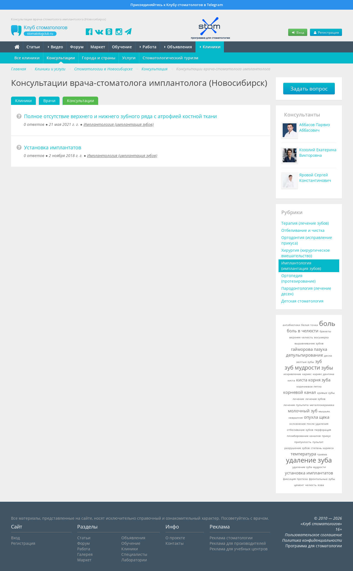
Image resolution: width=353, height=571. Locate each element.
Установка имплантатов (52, 147)
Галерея (85, 554)
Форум (77, 46)
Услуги (129, 57)
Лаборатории (134, 559)
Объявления (178, 46)
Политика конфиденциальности (312, 540)
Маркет (97, 46)
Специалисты (134, 554)
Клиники (210, 46)
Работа (148, 46)
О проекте (175, 537)
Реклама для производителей (238, 543)
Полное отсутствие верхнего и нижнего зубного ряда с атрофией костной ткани (120, 116)
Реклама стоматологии (231, 537)
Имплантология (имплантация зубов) (119, 124)
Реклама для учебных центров (239, 548)
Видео (55, 46)
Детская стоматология (302, 301)
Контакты (174, 543)
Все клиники (27, 57)
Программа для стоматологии (313, 545)
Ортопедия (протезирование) (298, 278)
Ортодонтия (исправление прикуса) (306, 240)
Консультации (61, 57)
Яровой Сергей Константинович (315, 177)
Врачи (49, 100)
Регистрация (326, 32)
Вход (297, 32)
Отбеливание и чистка (303, 230)
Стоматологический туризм (170, 57)
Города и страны (98, 57)
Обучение (122, 46)
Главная (18, 68)
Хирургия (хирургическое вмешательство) (305, 253)
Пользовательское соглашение (313, 534)
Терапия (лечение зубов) (305, 223)
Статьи (33, 46)
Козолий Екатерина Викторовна (317, 152)
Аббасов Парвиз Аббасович (314, 127)
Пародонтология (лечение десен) (306, 291)
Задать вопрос (309, 88)
